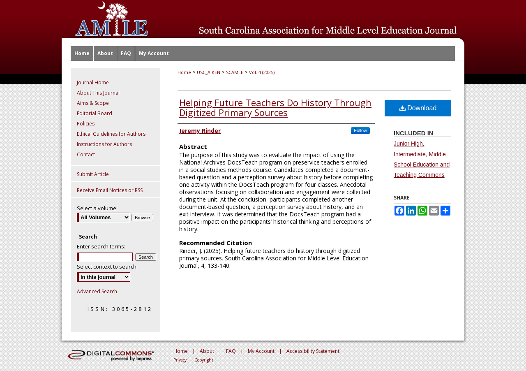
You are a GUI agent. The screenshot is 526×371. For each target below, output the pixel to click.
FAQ (231, 351)
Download (418, 107)
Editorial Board (94, 113)
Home (184, 72)
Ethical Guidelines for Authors (111, 133)
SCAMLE (234, 72)
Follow (360, 130)
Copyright (203, 360)
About (207, 351)
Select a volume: (97, 208)
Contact (86, 154)
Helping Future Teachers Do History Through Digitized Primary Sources (275, 107)
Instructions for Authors (104, 144)
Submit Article (93, 174)
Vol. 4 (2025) (262, 72)
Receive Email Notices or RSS (110, 190)
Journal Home (93, 82)
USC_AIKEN (208, 72)
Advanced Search (97, 291)
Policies (86, 123)
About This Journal (98, 92)
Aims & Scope (93, 103)
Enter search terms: (101, 246)
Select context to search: (107, 266)
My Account (261, 351)
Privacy (180, 360)
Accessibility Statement (312, 351)
